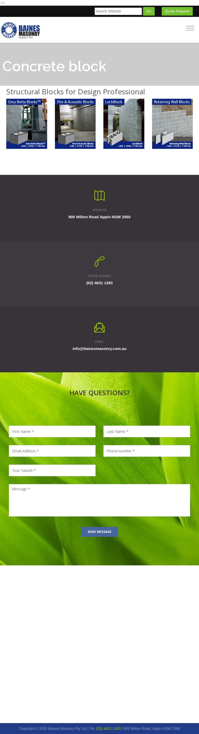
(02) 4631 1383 (99, 283)
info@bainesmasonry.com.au (99, 348)
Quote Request (177, 11)
